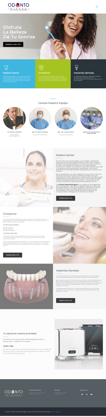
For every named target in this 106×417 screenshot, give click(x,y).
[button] (66, 199)
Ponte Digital (55, 413)
